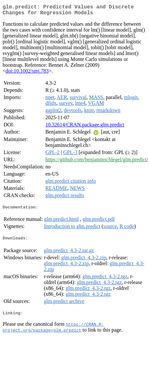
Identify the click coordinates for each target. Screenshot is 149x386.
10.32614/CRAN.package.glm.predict (84, 127)
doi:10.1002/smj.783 (27, 73)
